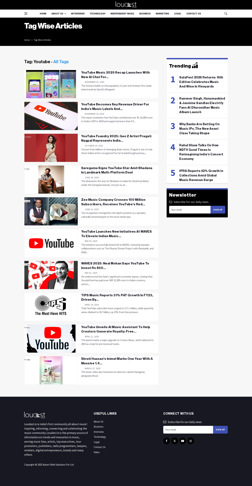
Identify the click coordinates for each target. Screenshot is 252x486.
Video (97, 452)
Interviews (78, 13)
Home (43, 13)
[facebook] (166, 441)
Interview (99, 431)
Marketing (162, 13)
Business (145, 13)
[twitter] (174, 441)
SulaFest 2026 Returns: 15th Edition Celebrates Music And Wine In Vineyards (201, 82)
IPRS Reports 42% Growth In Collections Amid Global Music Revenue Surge (201, 175)
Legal (177, 13)
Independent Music (122, 13)
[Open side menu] (25, 13)
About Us (57, 13)
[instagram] (190, 441)
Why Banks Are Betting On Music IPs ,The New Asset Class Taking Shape (199, 129)
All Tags (61, 62)
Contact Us (193, 13)
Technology (97, 13)
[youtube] (182, 441)
